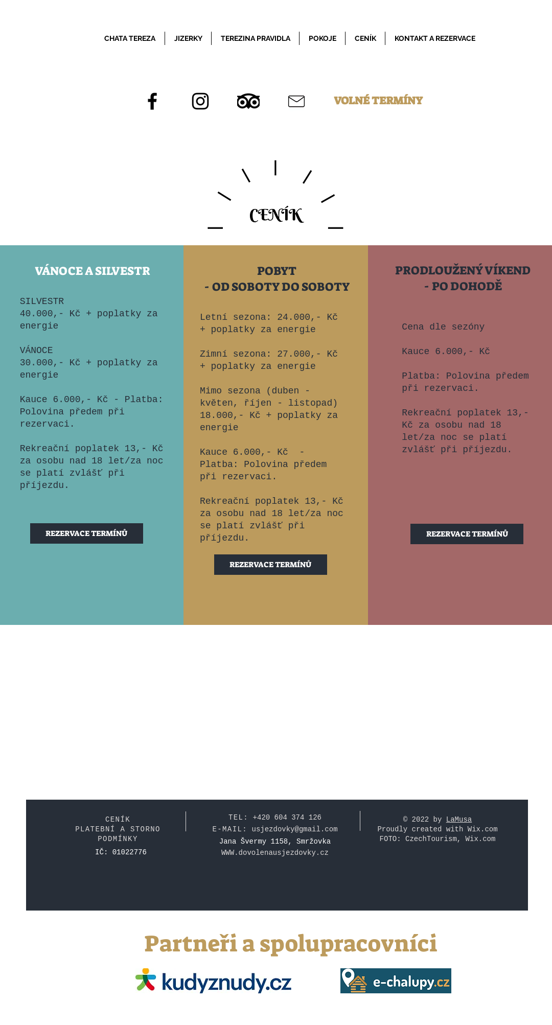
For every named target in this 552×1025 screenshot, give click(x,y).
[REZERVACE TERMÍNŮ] (86, 533)
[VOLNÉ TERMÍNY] (378, 101)
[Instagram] (200, 101)
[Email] (296, 101)
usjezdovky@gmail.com (295, 829)
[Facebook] (152, 101)
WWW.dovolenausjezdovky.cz (275, 853)
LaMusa (459, 820)
